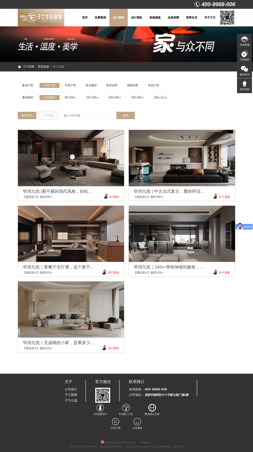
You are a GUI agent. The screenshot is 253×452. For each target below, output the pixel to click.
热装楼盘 (155, 17)
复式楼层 (91, 85)
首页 (85, 17)
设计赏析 (118, 17)
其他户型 (153, 85)
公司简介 (71, 389)
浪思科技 (178, 446)
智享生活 (191, 17)
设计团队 (136, 17)
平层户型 (70, 85)
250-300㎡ (137, 97)
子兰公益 (71, 400)
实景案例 (100, 17)
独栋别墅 (132, 85)
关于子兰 (210, 17)
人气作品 (48, 115)
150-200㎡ (92, 97)
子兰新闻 (71, 395)
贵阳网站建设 (165, 446)
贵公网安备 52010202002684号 (118, 442)
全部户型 (49, 85)
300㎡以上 (160, 97)
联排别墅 (112, 85)
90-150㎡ (70, 97)
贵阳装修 (43, 66)
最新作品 (27, 115)
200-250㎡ (115, 97)
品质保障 (173, 17)
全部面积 (49, 97)
